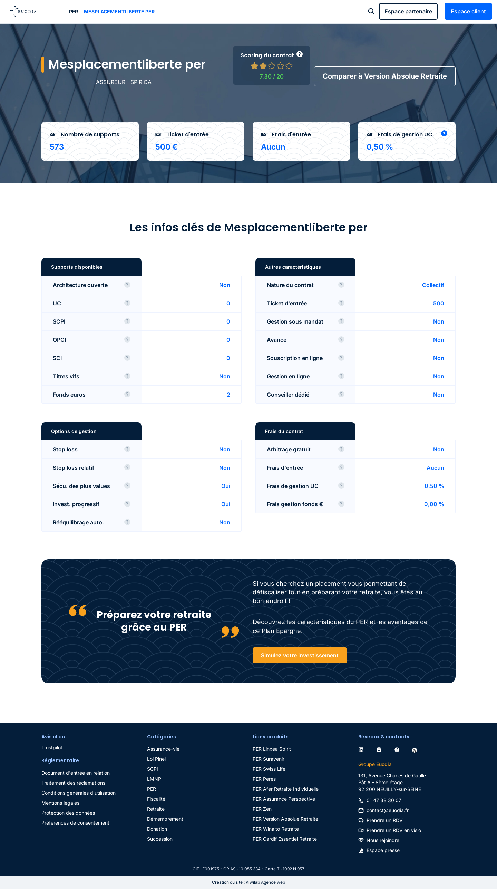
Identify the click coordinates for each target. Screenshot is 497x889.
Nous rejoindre (383, 840)
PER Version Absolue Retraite (285, 819)
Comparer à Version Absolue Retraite (385, 76)
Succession (160, 839)
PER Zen (262, 809)
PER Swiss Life (269, 769)
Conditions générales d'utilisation (78, 793)
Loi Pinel (156, 759)
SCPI (152, 769)
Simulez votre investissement (300, 655)
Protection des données (68, 813)
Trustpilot (51, 747)
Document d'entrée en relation (75, 773)
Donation (157, 829)
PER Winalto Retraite (276, 829)
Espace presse (383, 850)
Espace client (468, 11)
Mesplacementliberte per (119, 11)
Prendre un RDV (385, 820)
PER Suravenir (268, 759)
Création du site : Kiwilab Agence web (248, 882)
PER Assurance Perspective (284, 799)
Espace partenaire (408, 11)
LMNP (154, 779)
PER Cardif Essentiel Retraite (285, 839)
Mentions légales (60, 803)
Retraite (156, 809)
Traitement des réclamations (73, 783)
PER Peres (264, 779)
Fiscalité (156, 799)
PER (73, 11)
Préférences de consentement (75, 823)
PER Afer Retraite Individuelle (286, 789)
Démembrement (165, 819)
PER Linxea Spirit (272, 749)
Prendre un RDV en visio (394, 830)
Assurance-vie (163, 749)
